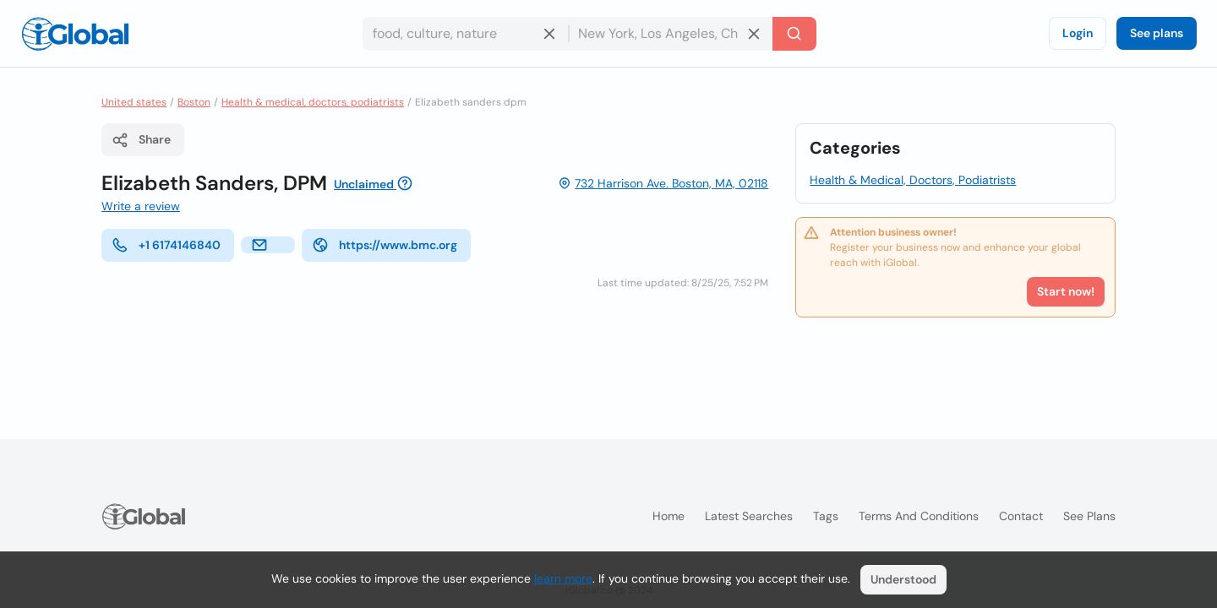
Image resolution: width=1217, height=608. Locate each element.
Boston (193, 102)
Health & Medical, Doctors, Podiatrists (913, 179)
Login (1077, 33)
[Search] (794, 34)
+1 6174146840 (166, 244)
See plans (1156, 33)
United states (133, 102)
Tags (825, 516)
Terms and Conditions (919, 516)
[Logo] (75, 34)
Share (141, 140)
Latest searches (749, 516)
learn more (563, 578)
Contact (1021, 516)
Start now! (1065, 291)
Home (668, 516)
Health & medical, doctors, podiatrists (312, 102)
